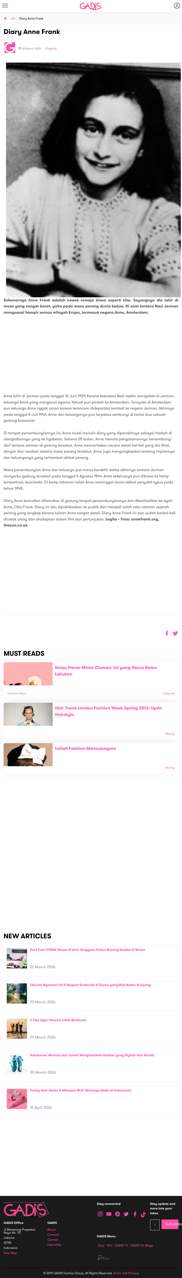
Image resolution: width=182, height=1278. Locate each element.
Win (109, 1245)
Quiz (101, 1245)
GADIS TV (121, 1245)
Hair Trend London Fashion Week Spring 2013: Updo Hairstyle (108, 711)
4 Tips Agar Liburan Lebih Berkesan (58, 1020)
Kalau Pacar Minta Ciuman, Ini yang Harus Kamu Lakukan (106, 671)
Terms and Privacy (126, 1273)
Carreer (52, 1239)
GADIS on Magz (141, 1245)
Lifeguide (51, 49)
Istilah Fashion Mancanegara (85, 749)
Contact (53, 1234)
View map (10, 1253)
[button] (175, 633)
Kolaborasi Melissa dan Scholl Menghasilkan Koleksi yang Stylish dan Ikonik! (92, 1055)
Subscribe (171, 1224)
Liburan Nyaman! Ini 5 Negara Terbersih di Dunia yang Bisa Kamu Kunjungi (90, 985)
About (51, 1229)
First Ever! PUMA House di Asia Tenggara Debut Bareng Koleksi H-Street (87, 949)
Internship (54, 1244)
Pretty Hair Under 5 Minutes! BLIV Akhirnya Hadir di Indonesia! (80, 1090)
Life (13, 18)
